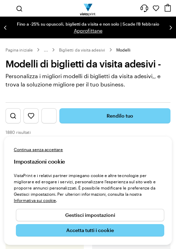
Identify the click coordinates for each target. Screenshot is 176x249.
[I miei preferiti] (156, 8)
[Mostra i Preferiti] (31, 115)
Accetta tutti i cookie (90, 230)
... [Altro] (46, 50)
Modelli (123, 49)
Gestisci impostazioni (90, 215)
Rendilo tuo (115, 115)
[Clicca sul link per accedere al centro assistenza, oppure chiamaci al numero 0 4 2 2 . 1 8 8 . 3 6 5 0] (144, 8)
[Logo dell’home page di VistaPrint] (88, 8)
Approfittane (88, 31)
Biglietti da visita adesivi (82, 49)
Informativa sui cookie (35, 200)
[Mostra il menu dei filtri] (49, 115)
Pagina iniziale (19, 49)
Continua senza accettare (38, 149)
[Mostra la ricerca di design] (13, 115)
